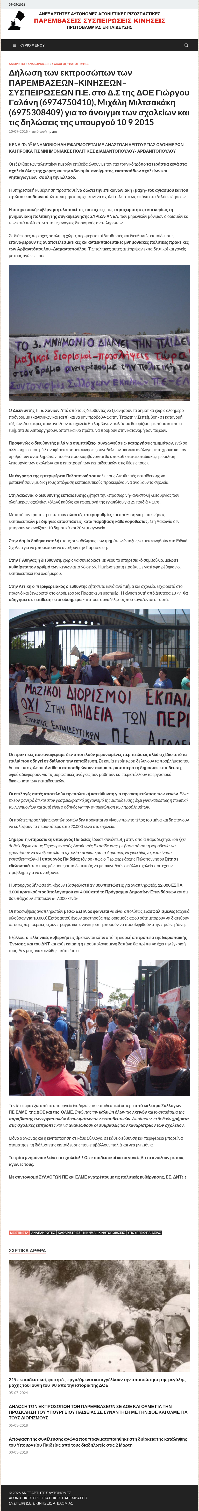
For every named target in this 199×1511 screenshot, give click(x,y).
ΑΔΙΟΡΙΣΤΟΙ (17, 64)
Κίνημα (89, 1233)
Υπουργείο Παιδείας (144, 1233)
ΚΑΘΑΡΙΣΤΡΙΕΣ (69, 1233)
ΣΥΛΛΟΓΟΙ (59, 64)
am (54, 131)
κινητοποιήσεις (111, 1233)
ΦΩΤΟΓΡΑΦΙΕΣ (78, 64)
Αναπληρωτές (43, 1233)
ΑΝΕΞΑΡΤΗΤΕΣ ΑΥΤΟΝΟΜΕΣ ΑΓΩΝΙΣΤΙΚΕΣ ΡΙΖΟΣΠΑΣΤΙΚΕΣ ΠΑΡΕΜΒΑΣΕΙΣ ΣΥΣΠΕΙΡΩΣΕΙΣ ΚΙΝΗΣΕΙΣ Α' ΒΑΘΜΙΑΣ (48, 1498)
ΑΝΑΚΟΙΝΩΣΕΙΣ (38, 64)
